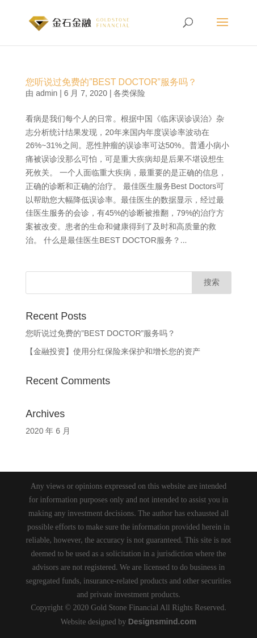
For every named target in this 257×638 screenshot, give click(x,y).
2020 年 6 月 (48, 430)
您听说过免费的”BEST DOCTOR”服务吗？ (111, 82)
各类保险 (129, 93)
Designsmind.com (162, 621)
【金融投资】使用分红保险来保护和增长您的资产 (113, 351)
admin (46, 93)
